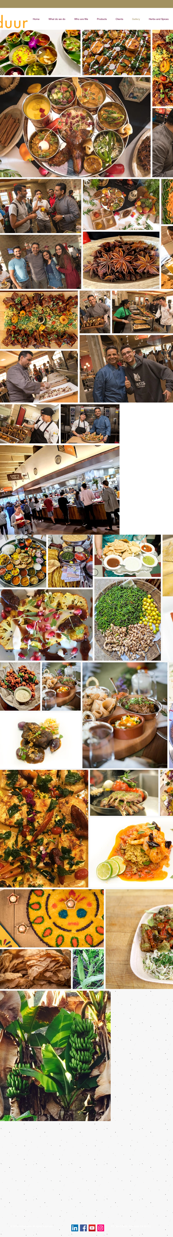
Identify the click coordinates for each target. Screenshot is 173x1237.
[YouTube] (92, 1227)
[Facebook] (83, 1227)
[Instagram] (100, 1227)
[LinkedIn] (74, 1227)
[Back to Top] (86, 572)
